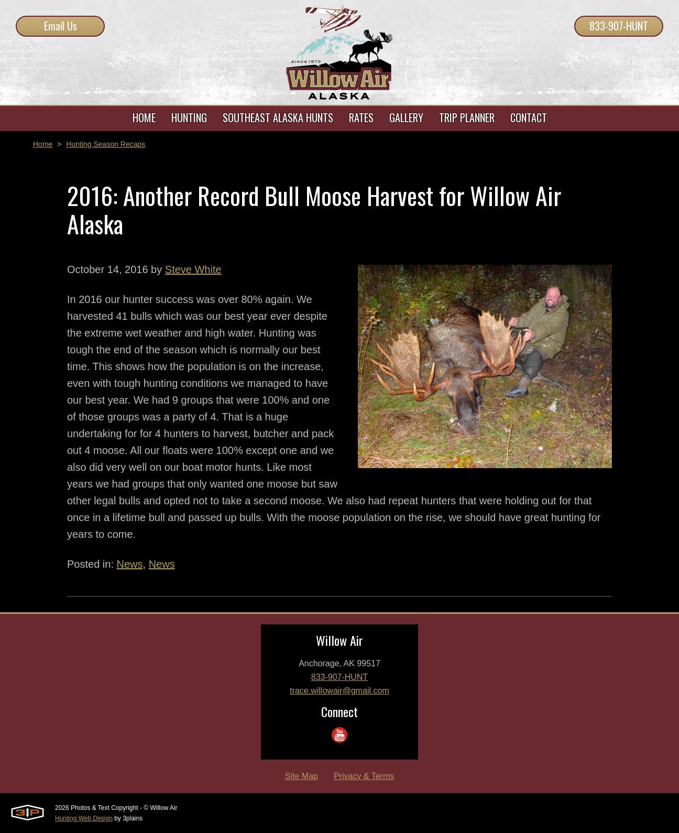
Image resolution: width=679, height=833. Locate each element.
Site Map (301, 776)
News (130, 564)
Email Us (60, 26)
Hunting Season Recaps (105, 144)
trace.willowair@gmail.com (339, 690)
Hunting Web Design (84, 818)
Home (42, 144)
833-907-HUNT (618, 26)
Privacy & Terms (364, 776)
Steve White (193, 269)
